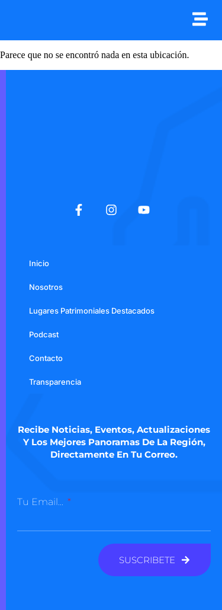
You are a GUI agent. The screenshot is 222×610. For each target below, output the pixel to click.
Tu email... (41, 501)
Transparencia (55, 382)
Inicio (39, 263)
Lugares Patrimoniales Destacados (92, 310)
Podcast (44, 334)
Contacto (46, 358)
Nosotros (46, 287)
